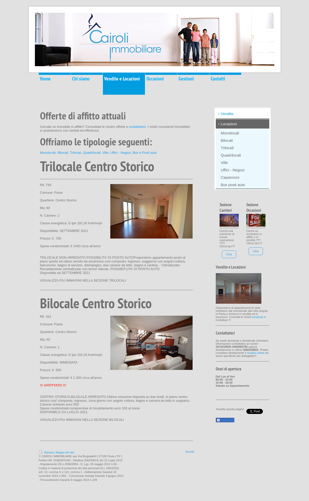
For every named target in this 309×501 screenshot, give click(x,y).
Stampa (47, 452)
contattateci (137, 127)
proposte (257, 316)
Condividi (225, 420)
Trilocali (75, 153)
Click (229, 254)
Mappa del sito (65, 452)
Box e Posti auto (145, 153)
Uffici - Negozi (120, 153)
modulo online (255, 352)
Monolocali (48, 153)
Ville (105, 153)
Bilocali (63, 153)
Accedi (189, 451)
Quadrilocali (92, 153)
